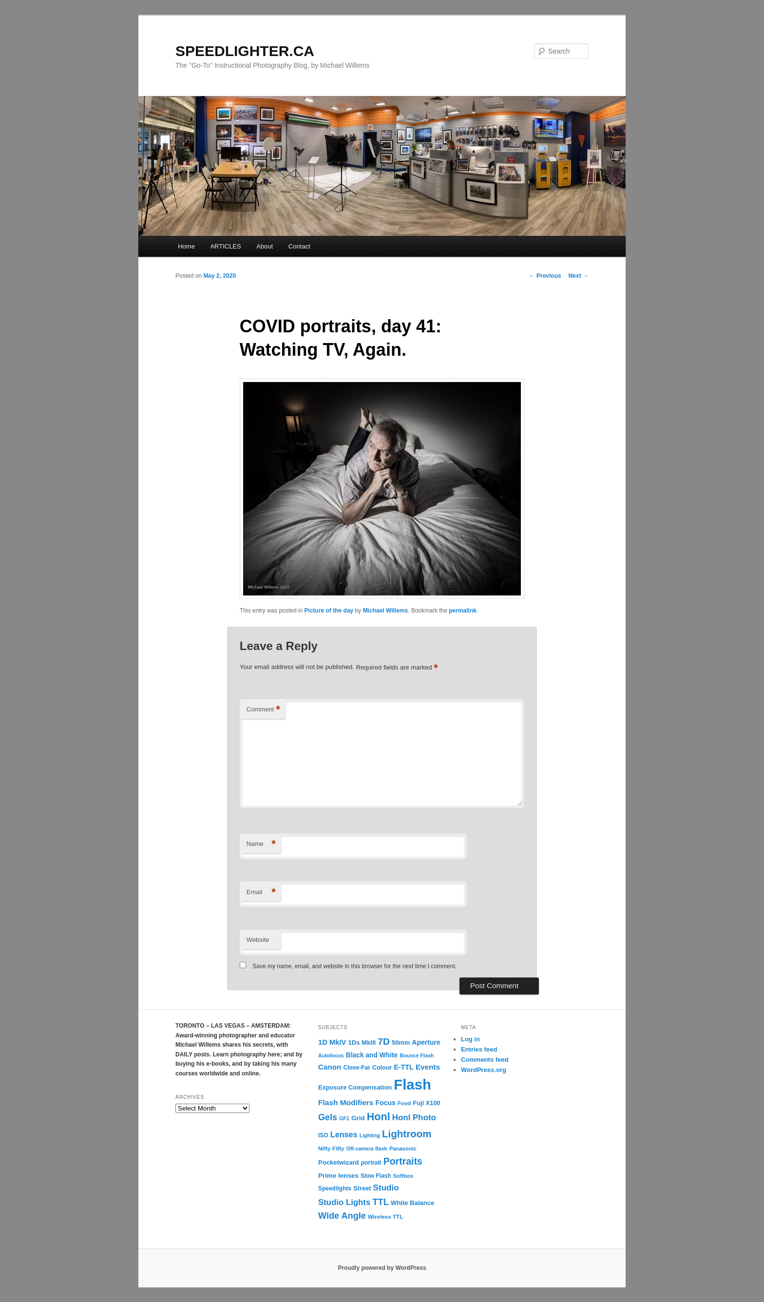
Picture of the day (329, 610)
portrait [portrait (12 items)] (371, 1162)
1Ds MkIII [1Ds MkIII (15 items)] (362, 1042)
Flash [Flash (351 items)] (412, 1084)
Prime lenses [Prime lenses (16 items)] (338, 1175)
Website (258, 939)
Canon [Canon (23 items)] (329, 1067)
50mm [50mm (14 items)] (401, 1042)
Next (579, 275)
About (264, 246)
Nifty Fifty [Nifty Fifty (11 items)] (331, 1148)
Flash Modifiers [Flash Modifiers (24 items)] (345, 1102)
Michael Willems (385, 610)
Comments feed (485, 1059)
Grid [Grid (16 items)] (358, 1118)
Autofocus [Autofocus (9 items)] (331, 1055)
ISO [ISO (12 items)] (323, 1135)
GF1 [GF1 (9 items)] (344, 1118)
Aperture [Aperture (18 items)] (426, 1042)
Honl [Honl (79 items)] (378, 1117)
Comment (263, 710)
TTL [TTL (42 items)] (380, 1202)
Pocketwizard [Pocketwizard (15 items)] (338, 1162)
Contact (299, 246)
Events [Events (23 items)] (428, 1067)
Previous (545, 275)
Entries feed (479, 1049)
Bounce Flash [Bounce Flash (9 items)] (417, 1055)
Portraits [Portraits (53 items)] (402, 1161)
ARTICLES (225, 246)
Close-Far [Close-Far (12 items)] (357, 1067)
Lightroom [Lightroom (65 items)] (407, 1133)
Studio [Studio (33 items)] (386, 1187)
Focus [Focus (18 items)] (386, 1103)
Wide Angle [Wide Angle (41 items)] (342, 1216)
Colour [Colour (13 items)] (382, 1067)
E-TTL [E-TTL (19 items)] (403, 1067)
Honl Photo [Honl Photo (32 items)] (414, 1117)
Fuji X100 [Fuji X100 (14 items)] (426, 1103)
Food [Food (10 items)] (404, 1103)
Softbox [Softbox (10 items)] (403, 1176)
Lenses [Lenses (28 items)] (344, 1134)
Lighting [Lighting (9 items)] (370, 1135)
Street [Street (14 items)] (362, 1188)
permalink (463, 610)
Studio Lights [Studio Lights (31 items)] (344, 1202)
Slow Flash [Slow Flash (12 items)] (376, 1175)
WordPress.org (483, 1069)
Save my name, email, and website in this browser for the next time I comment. (354, 966)
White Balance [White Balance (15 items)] (412, 1202)
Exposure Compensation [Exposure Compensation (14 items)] (355, 1087)
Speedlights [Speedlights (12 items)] (334, 1188)
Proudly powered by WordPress (382, 1267)
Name (261, 844)
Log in (470, 1039)
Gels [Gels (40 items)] (327, 1117)
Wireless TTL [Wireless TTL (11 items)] (385, 1216)
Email (261, 892)
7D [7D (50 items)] (384, 1041)
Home (186, 246)
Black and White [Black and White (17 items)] (372, 1055)
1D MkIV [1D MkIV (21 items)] (332, 1042)
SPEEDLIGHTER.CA (244, 51)
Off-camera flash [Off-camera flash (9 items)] (366, 1148)
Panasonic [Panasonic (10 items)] (403, 1148)
